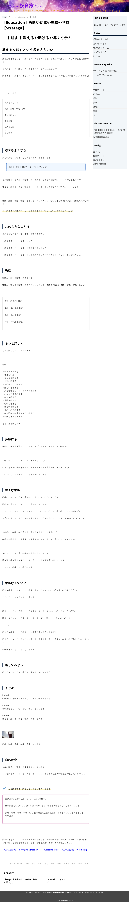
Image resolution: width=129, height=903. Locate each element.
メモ (4, 17)
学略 (40, 863)
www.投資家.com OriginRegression (21, 849)
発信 (95, 98)
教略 (74, 863)
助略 (27, 863)
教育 (80, 863)
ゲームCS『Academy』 (103, 75)
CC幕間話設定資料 (101, 137)
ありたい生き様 (99, 43)
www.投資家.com (25, 6)
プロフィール (98, 90)
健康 (95, 111)
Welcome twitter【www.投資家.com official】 (66, 849)
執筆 (95, 102)
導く (46, 863)
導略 (53, 863)
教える (66, 863)
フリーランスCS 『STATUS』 (105, 71)
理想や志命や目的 (100, 39)
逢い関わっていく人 (101, 47)
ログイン (97, 152)
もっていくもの (99, 52)
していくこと (98, 56)
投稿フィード (98, 156)
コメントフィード (100, 160)
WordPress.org (99, 164)
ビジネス (97, 94)
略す (86, 863)
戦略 (59, 863)
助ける (20, 863)
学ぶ (33, 863)
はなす (96, 106)
